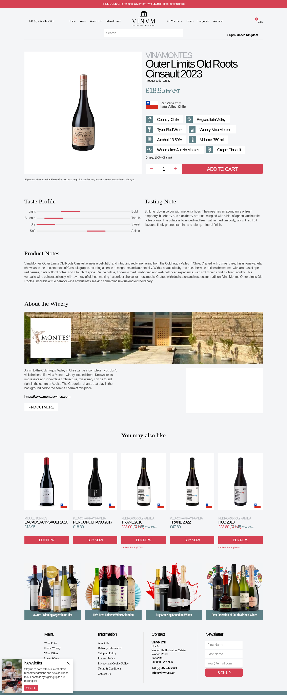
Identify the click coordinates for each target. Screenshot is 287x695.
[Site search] (143, 33)
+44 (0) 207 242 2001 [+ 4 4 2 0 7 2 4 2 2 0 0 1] (164, 668)
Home (72, 21)
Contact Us (104, 673)
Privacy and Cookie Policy (113, 663)
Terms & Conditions (109, 668)
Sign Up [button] (224, 673)
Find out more (41, 407)
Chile (182, 106)
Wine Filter (50, 643)
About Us (103, 643)
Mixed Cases (113, 21)
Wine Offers (51, 653)
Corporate (203, 21)
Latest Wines (51, 658)
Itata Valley (169, 106)
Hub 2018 (234, 520)
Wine (83, 21)
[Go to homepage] (143, 18)
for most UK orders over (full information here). (143, 3)
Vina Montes (169, 55)
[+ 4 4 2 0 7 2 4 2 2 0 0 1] (39, 21)
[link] (258, 21)
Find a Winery (52, 648)
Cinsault (234, 150)
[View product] (46, 481)
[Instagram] (162, 679)
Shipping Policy (107, 653)
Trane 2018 (137, 520)
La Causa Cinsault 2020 (46, 520)
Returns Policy (106, 658)
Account (218, 21)
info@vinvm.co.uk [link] (163, 672)
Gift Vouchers (174, 21)
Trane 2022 (186, 520)
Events (189, 21)
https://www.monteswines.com (47, 396)
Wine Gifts (96, 21)
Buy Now (46, 540)
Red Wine (167, 103)
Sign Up (31, 688)
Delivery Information (110, 648)
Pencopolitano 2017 (92, 520)
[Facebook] (153, 679)
